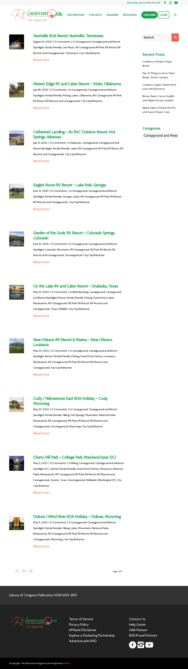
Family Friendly (53, 47)
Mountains (63, 249)
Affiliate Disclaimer (82, 630)
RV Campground (85, 47)
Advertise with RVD (83, 641)
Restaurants (40, 303)
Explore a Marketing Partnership (92, 635)
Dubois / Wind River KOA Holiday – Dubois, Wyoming (77, 516)
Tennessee (71, 53)
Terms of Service (81, 619)
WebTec (67, 663)
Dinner (62, 297)
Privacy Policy (79, 625)
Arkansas (76, 142)
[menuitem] (59, 15)
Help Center (137, 625)
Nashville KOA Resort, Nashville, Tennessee (68, 36)
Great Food (99, 297)
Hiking (66, 415)
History (98, 356)
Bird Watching (80, 292)
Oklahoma (85, 95)
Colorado (50, 249)
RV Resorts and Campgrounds (63, 101)
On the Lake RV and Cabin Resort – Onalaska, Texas (75, 286)
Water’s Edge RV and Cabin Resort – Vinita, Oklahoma (77, 84)
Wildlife (63, 309)
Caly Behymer (92, 53)
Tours (63, 480)
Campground (83, 41)
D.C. (47, 468)
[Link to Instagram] (170, 3)
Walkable (91, 480)
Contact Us (137, 619)
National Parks (107, 415)
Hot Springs (77, 415)
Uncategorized (73, 255)
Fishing (67, 95)
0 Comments (62, 41)
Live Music (69, 47)
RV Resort (110, 47)
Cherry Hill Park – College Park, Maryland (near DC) (74, 457)
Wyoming (75, 426)
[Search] (175, 15)
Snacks (55, 480)
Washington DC (107, 480)
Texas (54, 309)
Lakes (75, 95)
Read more (43, 60)
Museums (106, 468)
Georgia (67, 196)
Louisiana (109, 356)
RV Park (100, 47)
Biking (74, 463)
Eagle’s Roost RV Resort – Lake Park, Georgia (69, 185)
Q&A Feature (138, 630)
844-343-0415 (153, 2)
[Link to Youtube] (176, 3)
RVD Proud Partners (143, 635)
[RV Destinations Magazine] (36, 15)
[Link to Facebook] (165, 3)
